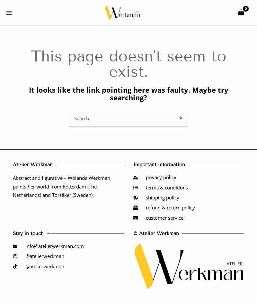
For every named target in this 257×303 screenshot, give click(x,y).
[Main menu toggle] (9, 12)
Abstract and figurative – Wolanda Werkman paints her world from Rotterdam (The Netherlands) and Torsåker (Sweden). (61, 186)
